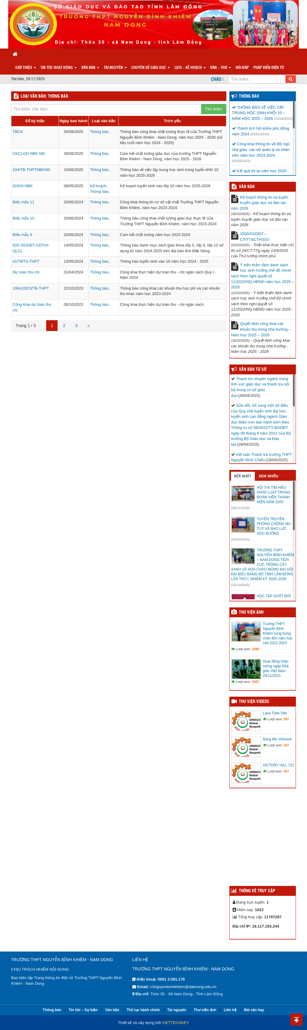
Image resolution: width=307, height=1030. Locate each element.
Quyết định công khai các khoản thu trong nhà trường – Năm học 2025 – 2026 (261, 329)
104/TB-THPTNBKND (31, 169)
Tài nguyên (115, 68)
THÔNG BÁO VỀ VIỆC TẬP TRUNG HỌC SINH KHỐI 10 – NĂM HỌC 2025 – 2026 (258, 113)
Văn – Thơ (220, 68)
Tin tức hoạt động (58, 68)
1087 (255, 681)
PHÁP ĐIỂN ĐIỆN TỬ (268, 68)
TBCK (18, 131)
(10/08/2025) (283, 118)
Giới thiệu (25, 68)
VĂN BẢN (247, 187)
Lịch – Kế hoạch (190, 68)
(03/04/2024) (259, 134)
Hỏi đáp (242, 68)
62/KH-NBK (23, 186)
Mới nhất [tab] (243, 476)
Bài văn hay (254, 1010)
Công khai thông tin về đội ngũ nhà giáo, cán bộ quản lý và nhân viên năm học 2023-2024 (261, 149)
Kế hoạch (98, 186)
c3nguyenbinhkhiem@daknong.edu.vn (183, 986)
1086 (255, 649)
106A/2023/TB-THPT (31, 288)
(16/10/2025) (240, 585)
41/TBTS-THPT (26, 261)
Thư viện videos (254, 702)
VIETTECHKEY (175, 1022)
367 (286, 771)
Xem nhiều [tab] (269, 476)
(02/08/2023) (241, 161)
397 (286, 719)
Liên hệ (230, 1010)
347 (286, 745)
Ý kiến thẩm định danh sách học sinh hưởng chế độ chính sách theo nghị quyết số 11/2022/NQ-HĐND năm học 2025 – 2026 (262, 276)
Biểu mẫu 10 (23, 218)
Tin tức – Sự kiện (83, 1010)
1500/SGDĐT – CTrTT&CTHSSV (255, 237)
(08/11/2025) (240, 508)
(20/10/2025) (240, 539)
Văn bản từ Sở (252, 369)
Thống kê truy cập (257, 891)
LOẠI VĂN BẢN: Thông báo (44, 96)
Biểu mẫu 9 (22, 234)
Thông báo (99, 131)
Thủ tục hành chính (143, 1010)
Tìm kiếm (213, 109)
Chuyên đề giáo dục (150, 68)
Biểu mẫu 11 (23, 202)
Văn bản (90, 68)
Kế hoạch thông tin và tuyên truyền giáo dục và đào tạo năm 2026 (259, 203)
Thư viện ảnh (251, 612)
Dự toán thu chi (26, 272)
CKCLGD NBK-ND (29, 153)
